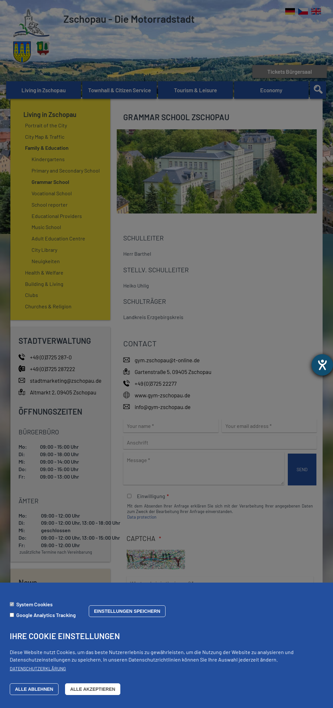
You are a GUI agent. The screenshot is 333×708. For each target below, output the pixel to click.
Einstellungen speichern (127, 613)
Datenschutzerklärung (38, 671)
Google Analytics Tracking (46, 617)
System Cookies (34, 607)
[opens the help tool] (322, 365)
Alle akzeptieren (92, 691)
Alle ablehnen (34, 691)
